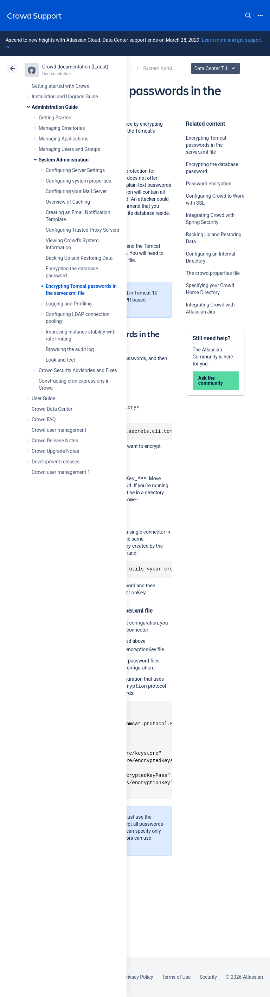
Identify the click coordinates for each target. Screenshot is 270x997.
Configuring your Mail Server (76, 191)
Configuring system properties (78, 181)
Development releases (55, 461)
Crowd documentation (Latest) (75, 67)
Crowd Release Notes (55, 440)
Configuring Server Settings (75, 170)
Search (248, 15)
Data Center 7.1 (216, 68)
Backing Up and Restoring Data (79, 258)
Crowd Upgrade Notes (55, 451)
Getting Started (55, 117)
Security (208, 977)
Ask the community (210, 380)
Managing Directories (62, 128)
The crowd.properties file (213, 273)
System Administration (64, 160)
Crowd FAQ (44, 419)
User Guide (43, 398)
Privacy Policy (138, 977)
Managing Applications (64, 138)
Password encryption (209, 183)
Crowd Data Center (52, 409)
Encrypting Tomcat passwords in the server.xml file (206, 145)
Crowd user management (59, 430)
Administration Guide (55, 107)
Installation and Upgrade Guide (65, 96)
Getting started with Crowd (60, 86)
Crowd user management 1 (61, 472)
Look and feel (60, 360)
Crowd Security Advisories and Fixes (78, 370)
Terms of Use (176, 977)
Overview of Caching (68, 202)
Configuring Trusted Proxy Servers (82, 230)
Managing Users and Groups (69, 149)
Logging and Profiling (69, 303)
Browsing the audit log (70, 349)
